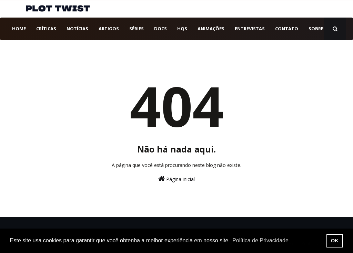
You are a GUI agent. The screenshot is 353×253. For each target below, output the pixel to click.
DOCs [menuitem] (160, 28)
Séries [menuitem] (136, 28)
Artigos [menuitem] (109, 28)
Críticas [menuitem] (46, 28)
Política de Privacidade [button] (260, 240)
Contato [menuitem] (286, 28)
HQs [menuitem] (182, 28)
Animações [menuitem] (211, 28)
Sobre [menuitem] (316, 28)
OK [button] (335, 240)
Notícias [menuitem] (77, 28)
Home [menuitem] (19, 28)
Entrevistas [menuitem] (250, 28)
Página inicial (176, 178)
